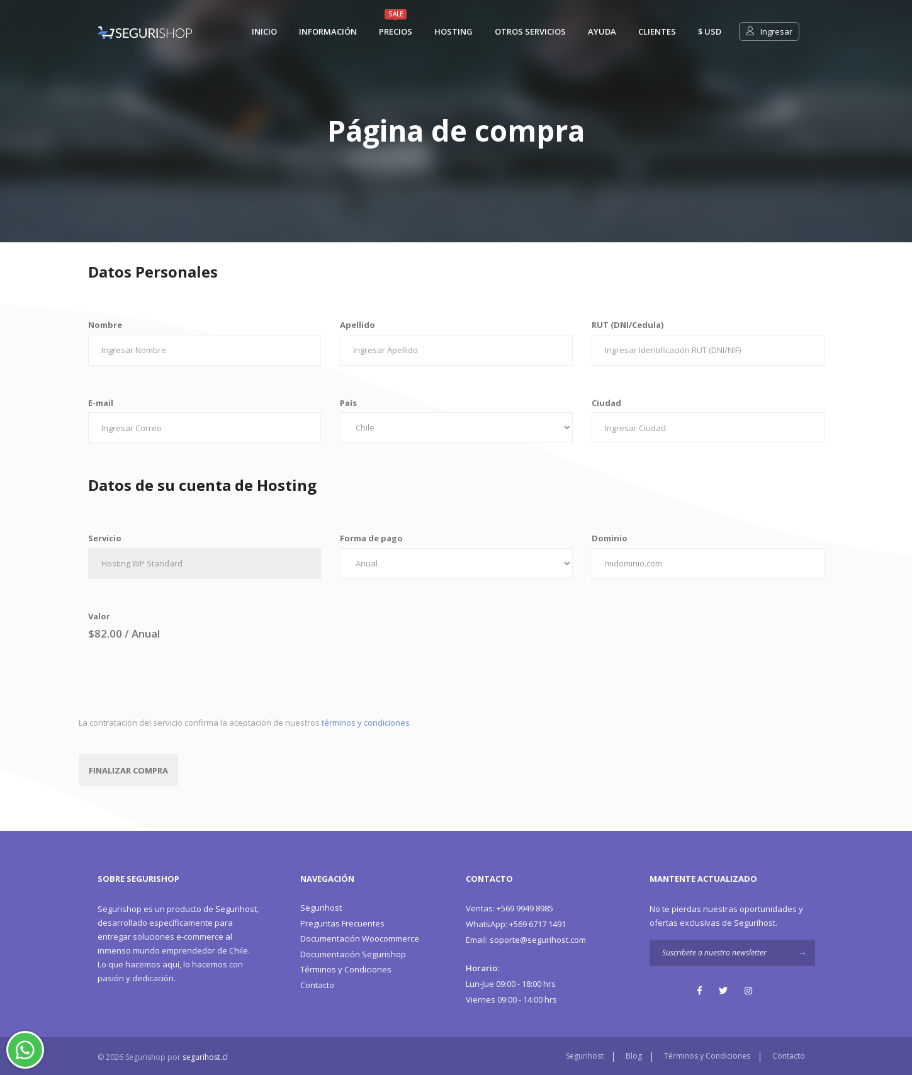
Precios (395, 31)
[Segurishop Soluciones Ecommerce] (145, 31)
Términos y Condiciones (345, 969)
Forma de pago (371, 538)
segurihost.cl (205, 1057)
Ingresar (769, 31)
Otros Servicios (530, 31)
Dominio (610, 538)
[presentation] (174, 678)
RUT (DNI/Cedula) (627, 324)
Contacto (317, 985)
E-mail (100, 402)
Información (328, 31)
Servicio (104, 538)
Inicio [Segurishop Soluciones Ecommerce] (264, 31)
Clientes (657, 31)
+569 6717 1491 (516, 924)
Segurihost (236, 909)
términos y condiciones (366, 722)
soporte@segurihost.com (526, 939)
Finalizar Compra (128, 770)
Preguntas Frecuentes (342, 923)
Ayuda (602, 31)
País (348, 402)
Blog (634, 1055)
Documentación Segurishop (353, 954)
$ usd (709, 31)
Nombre (105, 324)
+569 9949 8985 (509, 908)
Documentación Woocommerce (359, 938)
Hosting (453, 31)
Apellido (357, 324)
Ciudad (606, 402)
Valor (99, 616)
